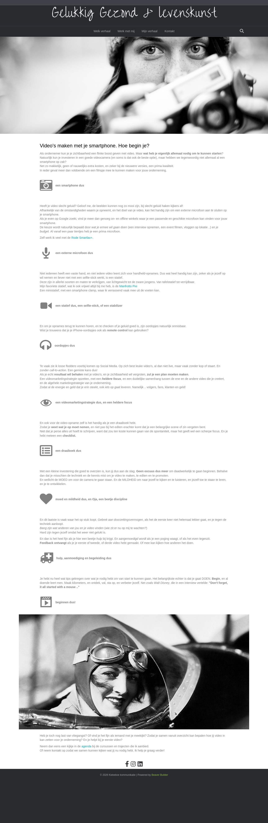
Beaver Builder (160, 816)
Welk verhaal (102, 36)
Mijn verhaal (149, 36)
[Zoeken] (242, 36)
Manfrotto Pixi (128, 328)
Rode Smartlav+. (82, 279)
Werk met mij (125, 36)
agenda (86, 788)
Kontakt (169, 36)
